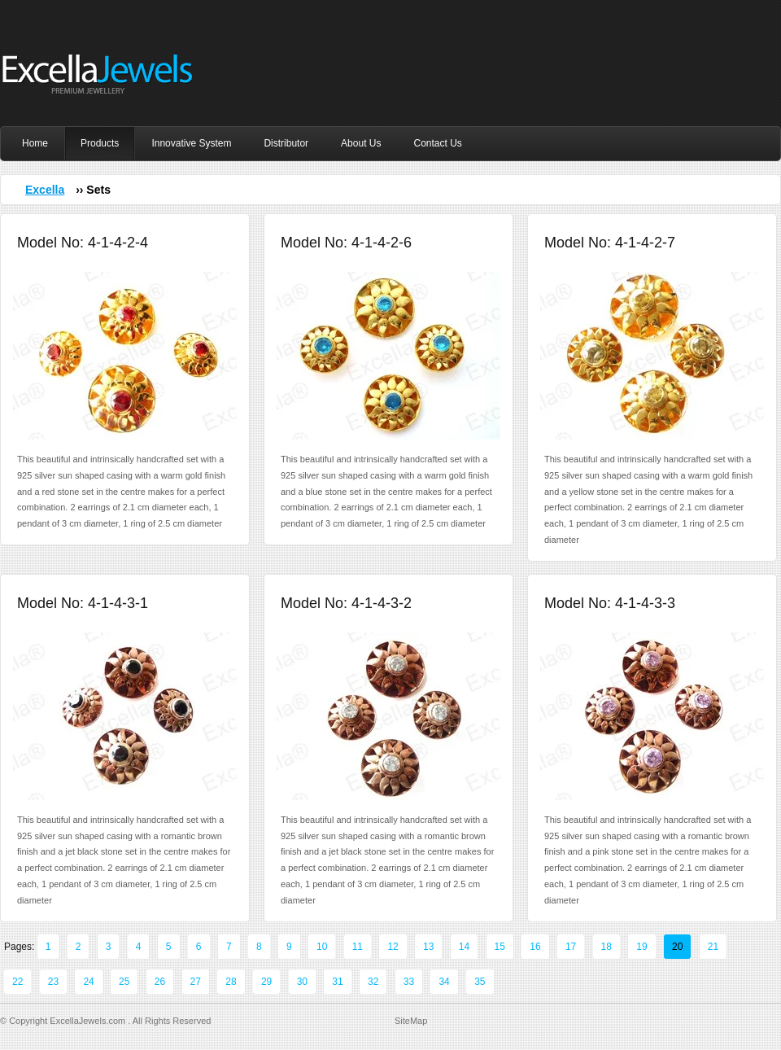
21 (713, 946)
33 (409, 981)
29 (266, 981)
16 (535, 946)
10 (321, 946)
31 (337, 981)
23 (53, 981)
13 (428, 946)
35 (479, 981)
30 (302, 981)
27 (195, 981)
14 (464, 946)
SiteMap (411, 1021)
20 (677, 946)
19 (641, 946)
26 (160, 981)
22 (17, 981)
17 (570, 946)
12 (392, 946)
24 (88, 981)
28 (230, 981)
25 (124, 981)
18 (606, 946)
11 (357, 946)
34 (443, 981)
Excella (44, 189)
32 (373, 981)
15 (500, 946)
